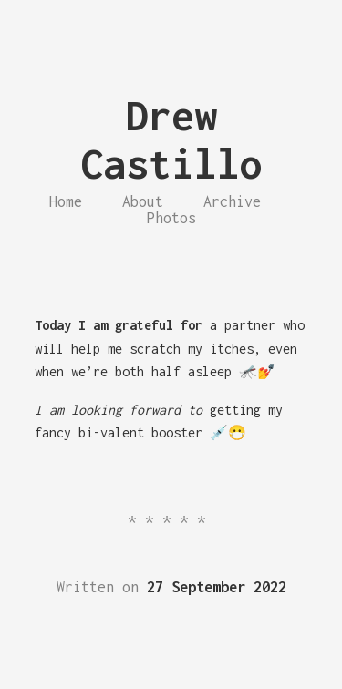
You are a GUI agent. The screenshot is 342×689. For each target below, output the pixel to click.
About (142, 201)
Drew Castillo (171, 139)
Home (65, 201)
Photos (171, 218)
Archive (232, 201)
